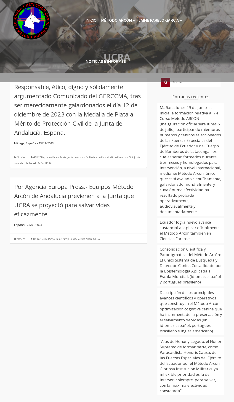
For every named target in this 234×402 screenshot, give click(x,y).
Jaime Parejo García (56, 157)
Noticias (21, 157)
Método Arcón (36, 163)
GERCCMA (39, 157)
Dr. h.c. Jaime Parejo (44, 239)
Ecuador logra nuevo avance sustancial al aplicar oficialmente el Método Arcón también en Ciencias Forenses (190, 230)
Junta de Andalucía (77, 157)
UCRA (48, 163)
